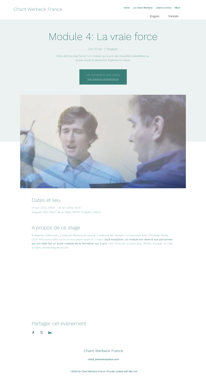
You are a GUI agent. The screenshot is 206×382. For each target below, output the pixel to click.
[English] (155, 16)
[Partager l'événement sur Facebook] (33, 332)
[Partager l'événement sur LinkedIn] (49, 332)
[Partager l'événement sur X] (41, 332)
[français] (173, 16)
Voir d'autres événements (103, 79)
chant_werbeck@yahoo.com (103, 359)
